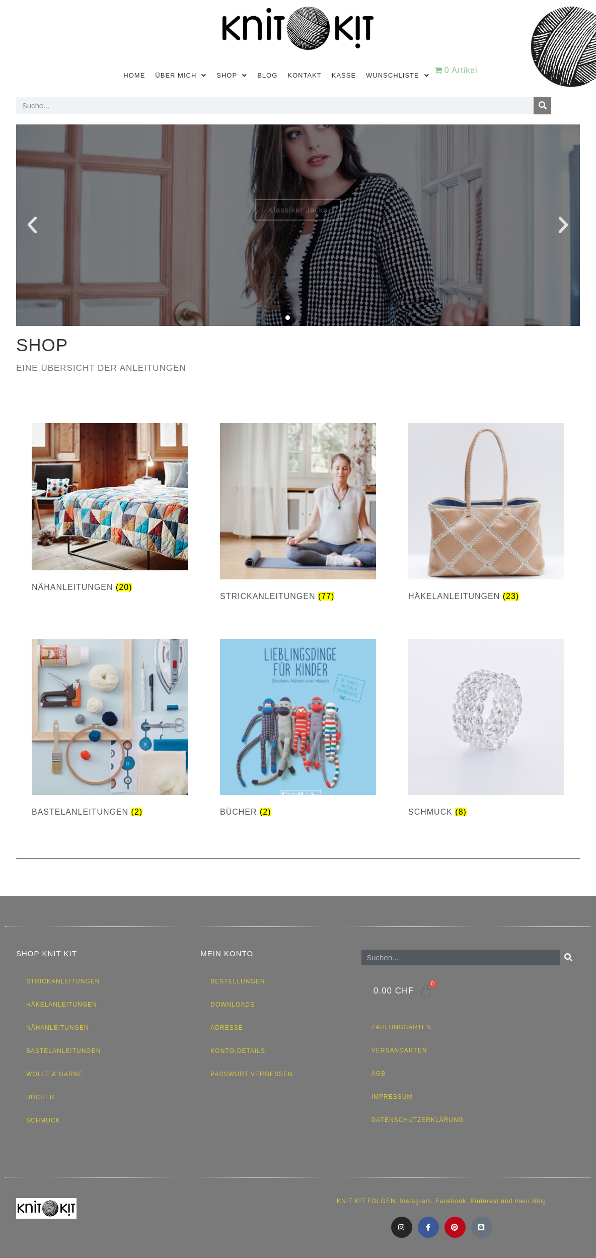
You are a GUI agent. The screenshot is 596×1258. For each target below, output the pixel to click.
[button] (32, 225)
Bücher (40, 1097)
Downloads (232, 1004)
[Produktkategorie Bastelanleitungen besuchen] (110, 730)
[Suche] (542, 105)
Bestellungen (237, 981)
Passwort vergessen (251, 1074)
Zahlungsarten (401, 1027)
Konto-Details (237, 1050)
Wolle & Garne (54, 1074)
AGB (378, 1073)
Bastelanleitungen (63, 1050)
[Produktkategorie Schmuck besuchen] (486, 730)
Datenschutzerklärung (417, 1119)
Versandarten (399, 1050)
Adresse (226, 1027)
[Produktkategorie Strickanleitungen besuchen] (298, 515)
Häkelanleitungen (61, 1004)
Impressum (392, 1096)
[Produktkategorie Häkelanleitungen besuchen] (486, 515)
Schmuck (43, 1120)
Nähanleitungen (57, 1027)
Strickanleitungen (63, 981)
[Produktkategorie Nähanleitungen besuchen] (110, 510)
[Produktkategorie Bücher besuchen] (298, 730)
